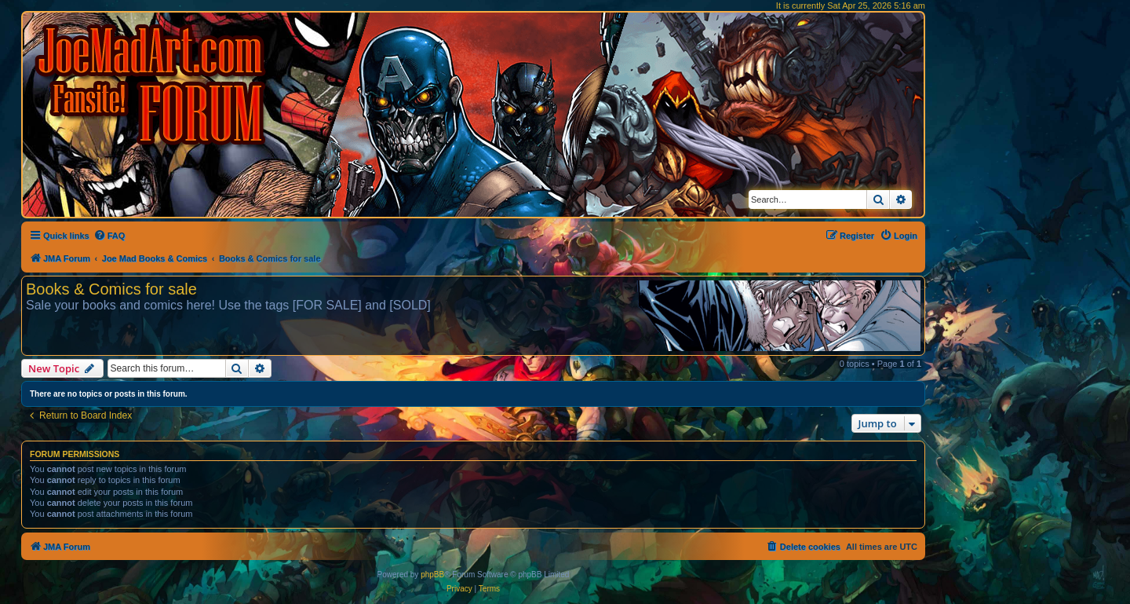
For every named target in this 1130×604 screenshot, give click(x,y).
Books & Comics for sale (111, 289)
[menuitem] (109, 235)
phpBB (432, 574)
